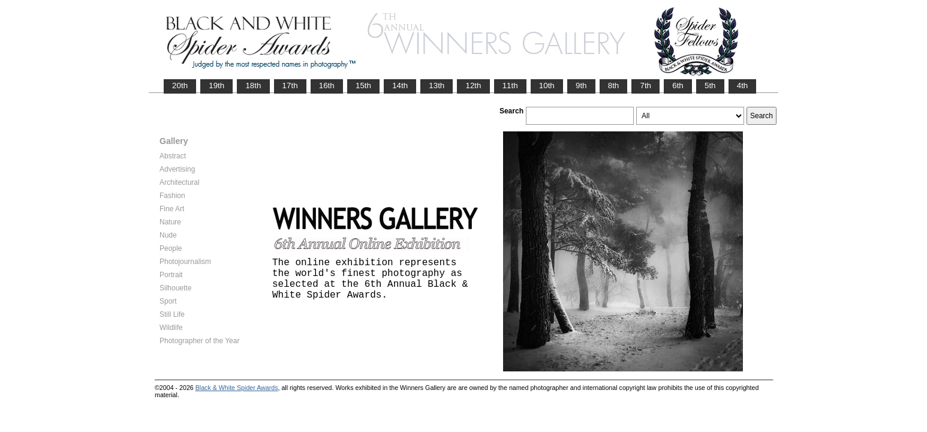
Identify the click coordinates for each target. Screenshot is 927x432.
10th (546, 85)
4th (742, 85)
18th (253, 85)
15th (363, 85)
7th (645, 85)
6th (678, 85)
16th (326, 85)
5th (710, 85)
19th (216, 85)
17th (290, 85)
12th (473, 85)
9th (581, 85)
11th (510, 85)
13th (436, 85)
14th (400, 85)
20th (179, 85)
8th (613, 85)
